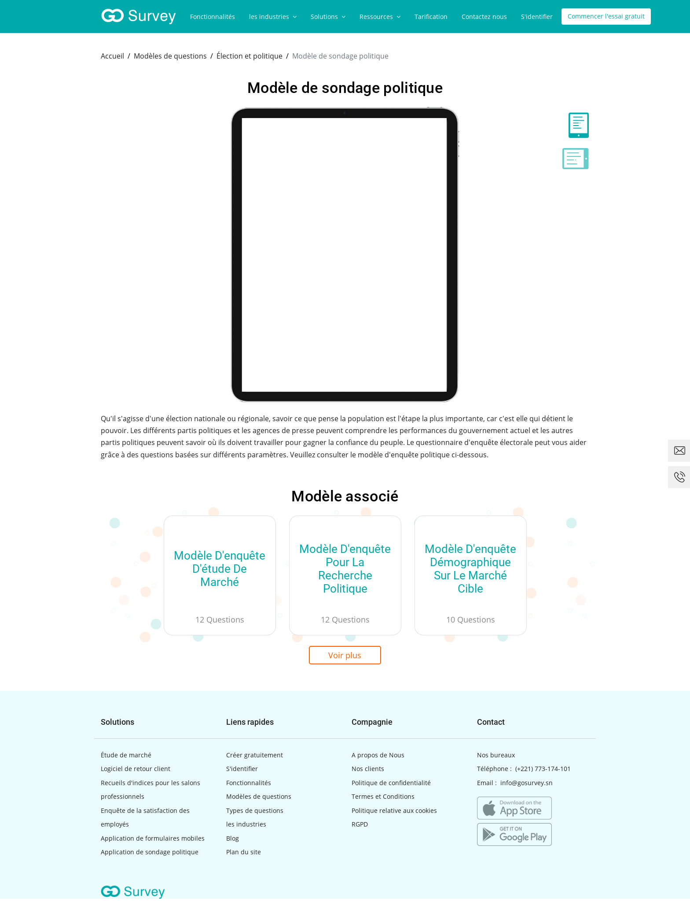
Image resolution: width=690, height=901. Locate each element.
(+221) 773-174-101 (543, 771)
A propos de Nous (378, 757)
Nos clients (368, 771)
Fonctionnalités (212, 16)
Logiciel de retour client (135, 771)
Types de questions (254, 812)
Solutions (328, 16)
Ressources (380, 16)
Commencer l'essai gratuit (606, 16)
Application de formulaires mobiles (153, 840)
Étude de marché (126, 757)
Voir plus (345, 656)
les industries (273, 16)
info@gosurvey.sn (526, 785)
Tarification (431, 16)
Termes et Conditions (383, 798)
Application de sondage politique (149, 854)
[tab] (575, 125)
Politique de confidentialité (391, 785)
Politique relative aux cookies (394, 812)
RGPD (360, 826)
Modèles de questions (258, 798)
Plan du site (243, 854)
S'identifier (537, 16)
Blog (232, 840)
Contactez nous (484, 16)
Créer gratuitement (254, 757)
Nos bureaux (496, 757)
